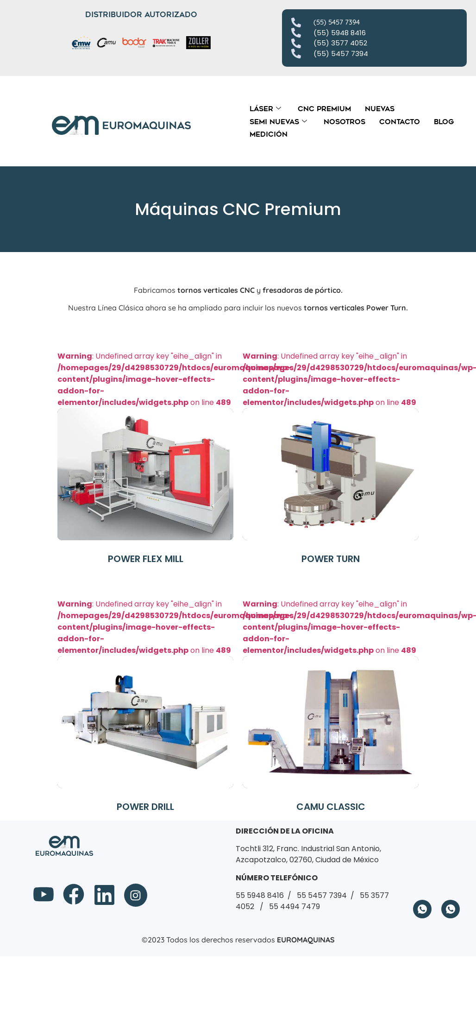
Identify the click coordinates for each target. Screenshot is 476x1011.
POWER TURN (330, 558)
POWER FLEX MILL (145, 558)
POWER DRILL (145, 806)
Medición (269, 134)
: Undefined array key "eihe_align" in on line (174, 445)
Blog (444, 121)
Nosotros (344, 121)
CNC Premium (324, 109)
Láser (265, 109)
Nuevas (380, 109)
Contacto (399, 121)
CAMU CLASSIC (330, 806)
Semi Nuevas (278, 121)
